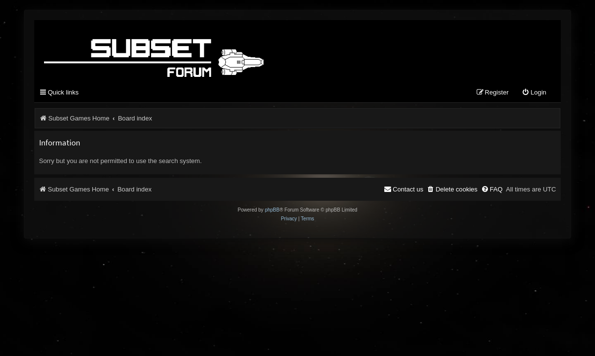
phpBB (272, 210)
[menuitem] (534, 93)
